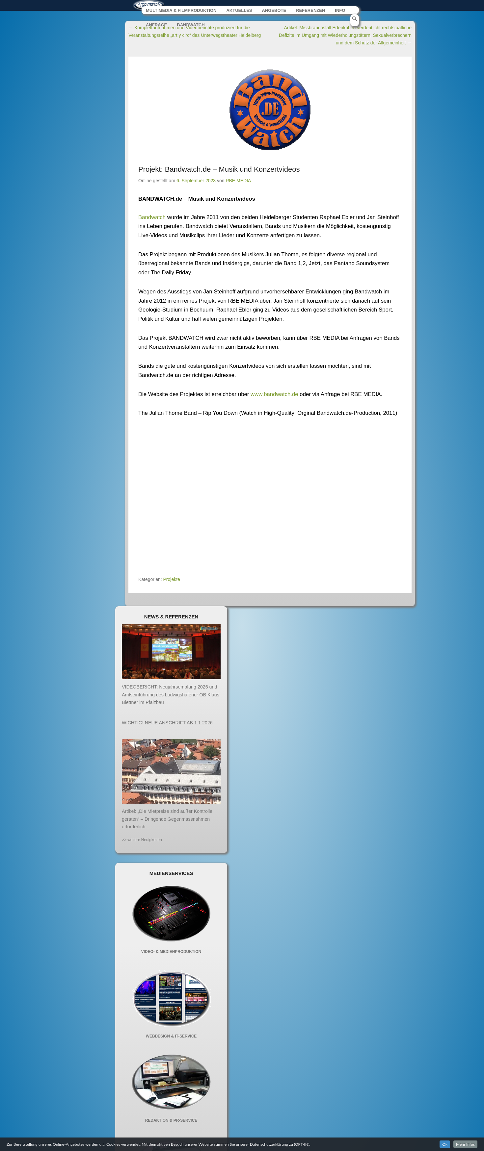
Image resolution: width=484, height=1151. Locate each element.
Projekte (171, 581)
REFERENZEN (311, 12)
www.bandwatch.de (274, 396)
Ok (444, 1144)
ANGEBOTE (274, 12)
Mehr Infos (465, 1144)
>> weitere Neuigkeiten (142, 841)
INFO (341, 12)
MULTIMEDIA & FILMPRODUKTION (181, 12)
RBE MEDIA (238, 183)
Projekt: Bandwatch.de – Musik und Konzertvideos (219, 171)
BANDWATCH (191, 27)
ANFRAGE (156, 27)
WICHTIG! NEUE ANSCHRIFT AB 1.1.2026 (167, 724)
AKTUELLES (240, 12)
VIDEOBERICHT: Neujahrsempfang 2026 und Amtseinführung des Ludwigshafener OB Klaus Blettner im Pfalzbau (170, 697)
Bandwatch (152, 219)
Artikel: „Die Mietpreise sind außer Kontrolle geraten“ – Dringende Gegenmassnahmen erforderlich (167, 821)
